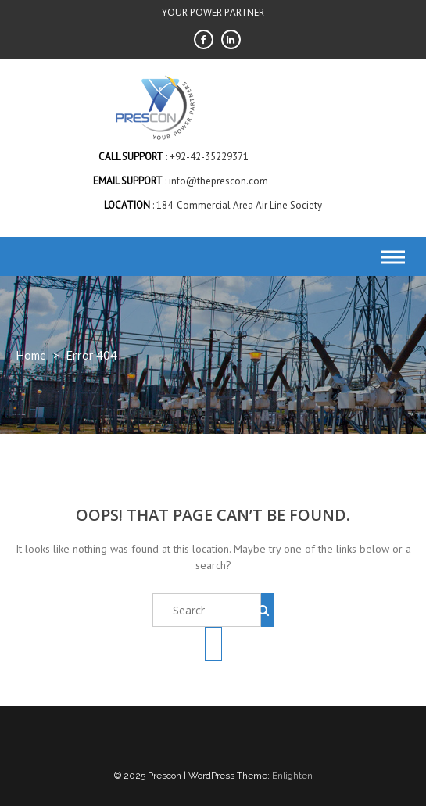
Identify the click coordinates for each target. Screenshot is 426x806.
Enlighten (292, 775)
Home (31, 355)
